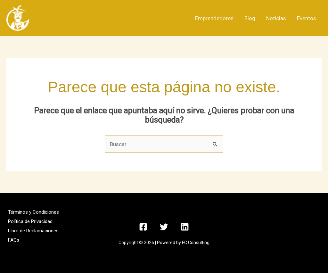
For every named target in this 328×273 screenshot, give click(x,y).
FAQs (13, 240)
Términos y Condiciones (33, 212)
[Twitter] (164, 227)
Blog (249, 18)
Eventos (306, 18)
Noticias (276, 18)
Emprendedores (214, 18)
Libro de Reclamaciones (33, 231)
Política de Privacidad (30, 221)
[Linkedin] (185, 227)
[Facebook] (143, 227)
